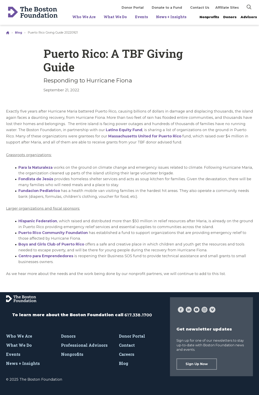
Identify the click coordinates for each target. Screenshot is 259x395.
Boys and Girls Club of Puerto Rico (51, 244)
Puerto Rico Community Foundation (53, 233)
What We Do (115, 16)
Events (141, 16)
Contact (127, 345)
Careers (126, 354)
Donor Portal (133, 7)
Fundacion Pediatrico (39, 191)
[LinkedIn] (188, 310)
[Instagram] (204, 310)
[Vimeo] (212, 310)
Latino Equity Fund (124, 130)
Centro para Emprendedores (45, 256)
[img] (249, 7)
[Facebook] (180, 310)
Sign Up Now (197, 364)
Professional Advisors (84, 345)
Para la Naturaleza (35, 167)
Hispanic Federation (37, 221)
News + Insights (171, 16)
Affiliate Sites (227, 7)
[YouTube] (196, 310)
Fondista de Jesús (35, 179)
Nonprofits (209, 17)
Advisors (249, 17)
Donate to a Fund (167, 7)
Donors (230, 17)
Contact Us (199, 7)
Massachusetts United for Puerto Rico (144, 136)
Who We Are (84, 16)
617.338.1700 (138, 315)
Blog (18, 32)
